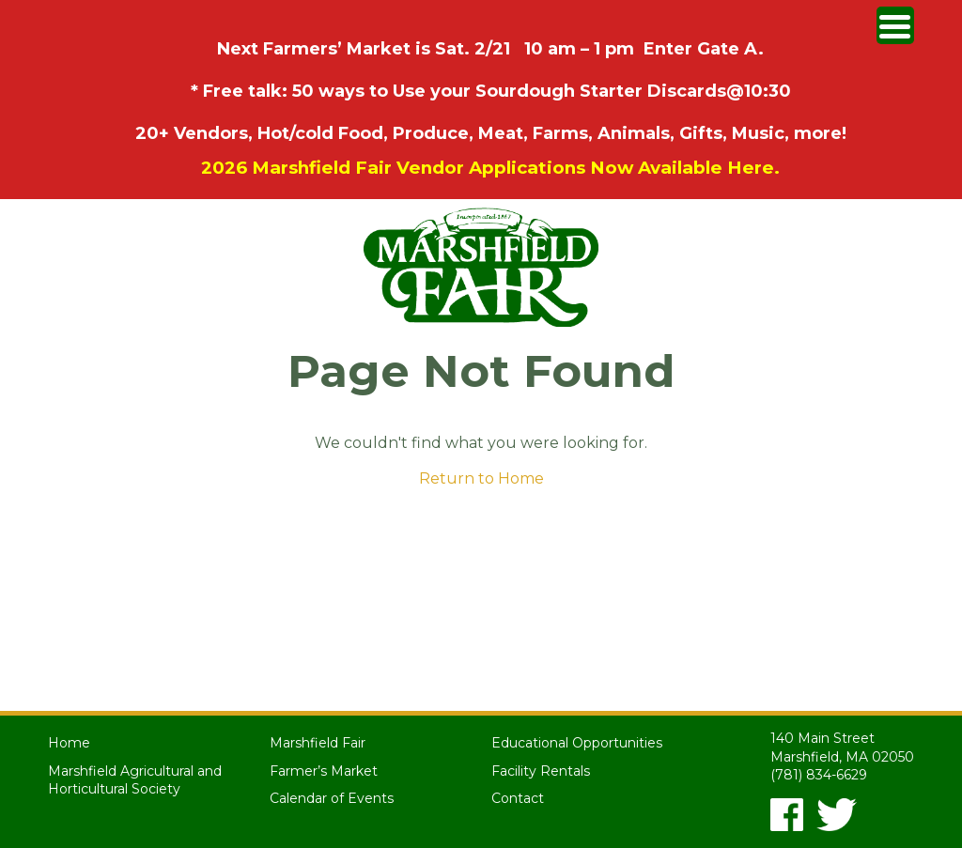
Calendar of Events (332, 798)
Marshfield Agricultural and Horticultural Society (135, 780)
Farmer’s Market (324, 771)
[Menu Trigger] (895, 25)
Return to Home (481, 478)
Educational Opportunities (576, 742)
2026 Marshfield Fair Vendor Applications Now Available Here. (490, 167)
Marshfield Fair (317, 742)
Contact (517, 798)
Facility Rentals (540, 771)
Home (69, 742)
